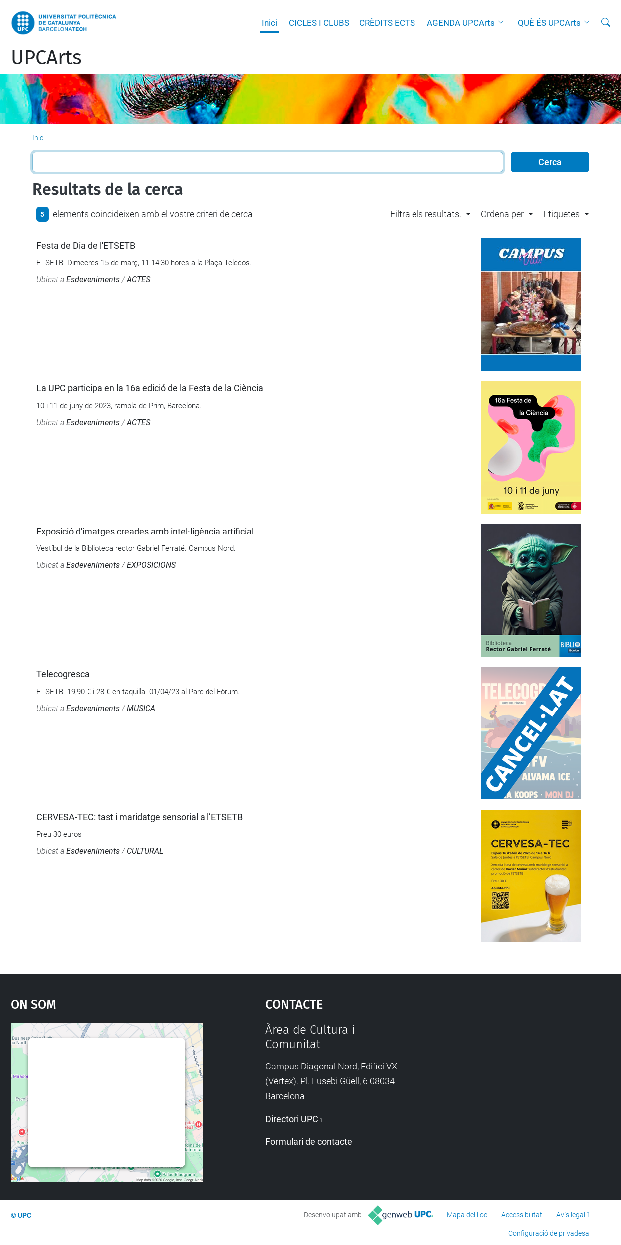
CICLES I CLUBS (319, 23)
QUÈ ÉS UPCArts (549, 23)
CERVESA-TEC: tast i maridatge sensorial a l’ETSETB (139, 817)
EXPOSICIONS (151, 565)
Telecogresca (63, 674)
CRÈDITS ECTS (387, 23)
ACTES (138, 279)
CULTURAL (145, 851)
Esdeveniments (93, 279)
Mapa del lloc (467, 1215)
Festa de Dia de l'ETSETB (85, 245)
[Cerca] (605, 22)
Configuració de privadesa (548, 1233)
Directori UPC (291, 1119)
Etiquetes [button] (561, 214)
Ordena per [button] (502, 214)
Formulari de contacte (308, 1141)
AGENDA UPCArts (461, 23)
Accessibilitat (521, 1215)
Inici (269, 23)
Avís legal (570, 1215)
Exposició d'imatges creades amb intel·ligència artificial (145, 531)
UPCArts (46, 58)
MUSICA (141, 708)
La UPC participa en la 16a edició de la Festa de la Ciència (149, 388)
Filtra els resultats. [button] (425, 214)
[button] (503, 23)
